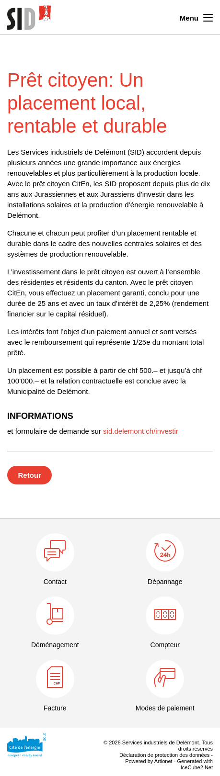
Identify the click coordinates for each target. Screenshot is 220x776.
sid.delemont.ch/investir (140, 431)
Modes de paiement (165, 708)
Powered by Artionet (148, 761)
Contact (55, 581)
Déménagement (55, 645)
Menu (196, 16)
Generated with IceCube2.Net (195, 764)
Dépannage (165, 581)
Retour (29, 475)
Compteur (165, 645)
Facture (55, 708)
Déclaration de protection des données (164, 755)
